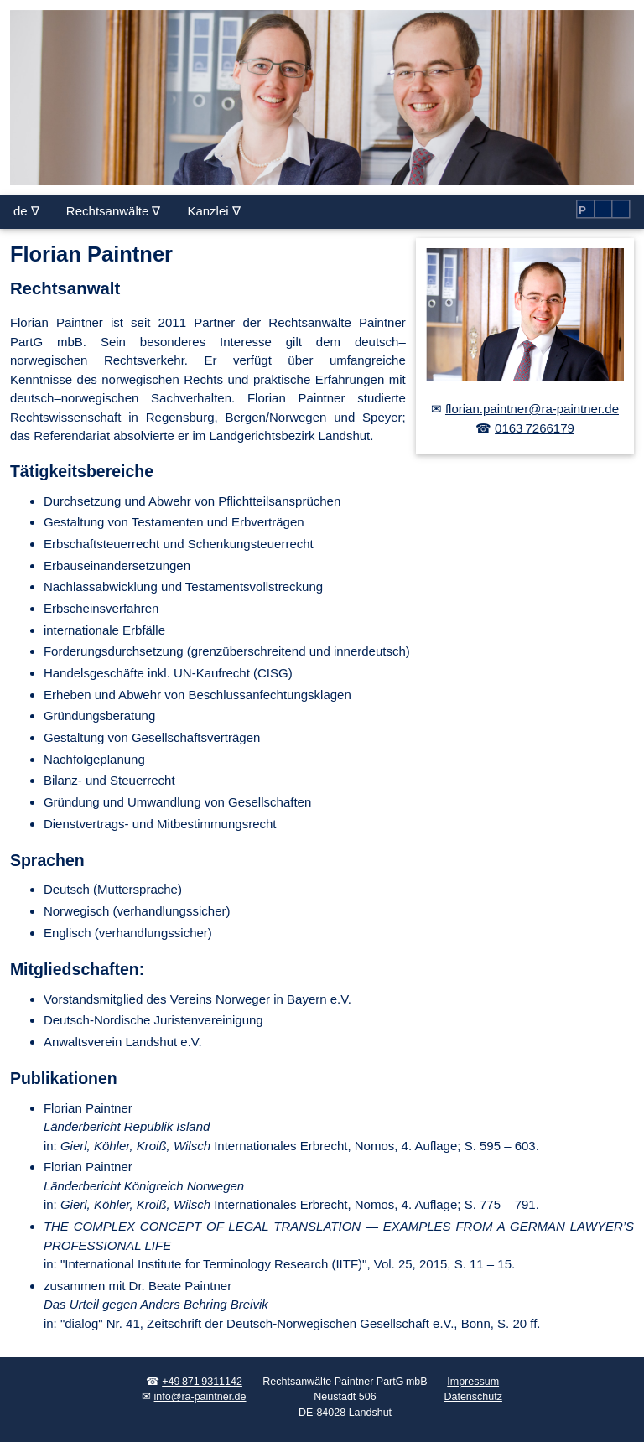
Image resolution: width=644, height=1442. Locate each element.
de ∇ (26, 211)
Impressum (473, 1382)
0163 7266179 (534, 428)
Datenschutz (472, 1397)
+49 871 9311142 (202, 1382)
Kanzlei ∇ (213, 211)
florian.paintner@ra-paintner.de (532, 409)
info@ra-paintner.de (200, 1397)
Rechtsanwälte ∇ (113, 211)
